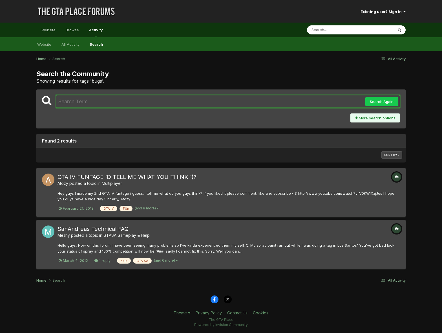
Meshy (64, 235)
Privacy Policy (209, 312)
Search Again (382, 101)
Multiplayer (112, 183)
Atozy (63, 183)
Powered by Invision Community (221, 325)
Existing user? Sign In (383, 11)
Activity (96, 32)
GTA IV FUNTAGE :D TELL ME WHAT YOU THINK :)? (127, 177)
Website (48, 30)
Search (96, 44)
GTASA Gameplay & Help (126, 235)
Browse (72, 30)
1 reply (102, 260)
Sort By (391, 155)
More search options (375, 118)
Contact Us (237, 312)
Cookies (260, 312)
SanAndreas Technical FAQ (93, 228)
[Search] (335, 29)
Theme (182, 312)
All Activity (70, 44)
